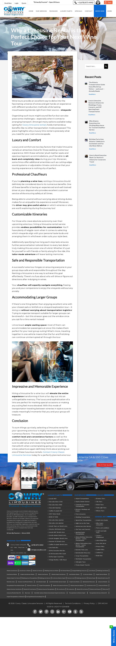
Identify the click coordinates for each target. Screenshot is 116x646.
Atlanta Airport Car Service (13, 578)
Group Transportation (82, 556)
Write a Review (112, 635)
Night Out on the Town (82, 523)
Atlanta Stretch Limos (102, 578)
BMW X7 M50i (53, 517)
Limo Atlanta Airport (41, 581)
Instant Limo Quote (102, 520)
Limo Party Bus (53, 547)
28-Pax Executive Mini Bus (57, 550)
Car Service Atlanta (87, 574)
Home (31, 11)
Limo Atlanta (92, 570)
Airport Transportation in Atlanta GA (16, 596)
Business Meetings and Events (83, 510)
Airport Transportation (82, 498)
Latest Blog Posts (101, 540)
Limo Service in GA (91, 585)
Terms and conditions (102, 528)
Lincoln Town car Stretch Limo (58, 526)
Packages (53, 11)
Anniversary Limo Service (83, 526)
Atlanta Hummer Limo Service (14, 589)
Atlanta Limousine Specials (77, 585)
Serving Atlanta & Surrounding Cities (35, 596)
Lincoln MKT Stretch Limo (57, 532)
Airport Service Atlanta (101, 574)
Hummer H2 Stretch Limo (57, 541)
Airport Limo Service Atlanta (27, 574)
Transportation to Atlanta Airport (77, 593)
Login (16, 3)
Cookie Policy (100, 549)
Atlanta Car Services (38, 570)
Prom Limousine (81, 514)
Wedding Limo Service (44, 578)
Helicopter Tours (81, 562)
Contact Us (99, 552)
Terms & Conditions (73, 603)
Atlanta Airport (91, 578)
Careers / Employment (100, 536)
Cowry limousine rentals (34, 125)
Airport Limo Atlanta (74, 581)
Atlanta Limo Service (43, 574)
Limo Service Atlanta (12, 574)
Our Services (41, 11)
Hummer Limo (70, 578)
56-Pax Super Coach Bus (56, 556)
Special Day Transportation (83, 520)
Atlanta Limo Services (12, 570)
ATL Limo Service (61, 589)
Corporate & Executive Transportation (82, 505)
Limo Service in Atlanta (25, 570)
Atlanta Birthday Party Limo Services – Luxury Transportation (84, 538)
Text (109, 2)
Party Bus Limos (11, 581)
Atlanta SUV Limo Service (30, 589)
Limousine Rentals (102, 581)
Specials (78, 11)
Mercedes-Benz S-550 (55, 501)
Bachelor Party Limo (82, 550)
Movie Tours (100, 504)
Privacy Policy (100, 546)
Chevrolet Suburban (55, 508)
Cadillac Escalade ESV (55, 511)
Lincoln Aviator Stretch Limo (57, 535)
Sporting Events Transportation (80, 533)
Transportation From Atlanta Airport (16, 585)
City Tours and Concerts (83, 529)
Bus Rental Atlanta (65, 570)
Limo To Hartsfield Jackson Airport (57, 581)
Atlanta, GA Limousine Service (60, 585)
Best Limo (27, 593)
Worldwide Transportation (83, 559)
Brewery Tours (100, 498)
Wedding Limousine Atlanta (52, 570)
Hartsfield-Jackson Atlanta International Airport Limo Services (49, 593)
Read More (92, 94)
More (109, 11)
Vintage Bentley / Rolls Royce (58, 560)
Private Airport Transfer (83, 565)
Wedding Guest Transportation (29, 578)
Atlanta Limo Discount (95, 589)
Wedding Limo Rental (102, 570)
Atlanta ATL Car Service (82, 589)
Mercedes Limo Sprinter (56, 523)
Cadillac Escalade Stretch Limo (58, 544)
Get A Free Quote (104, 465)
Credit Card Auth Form (101, 531)
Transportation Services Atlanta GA (98, 593)
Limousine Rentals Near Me (14, 593)
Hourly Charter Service (82, 501)
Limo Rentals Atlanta (74, 574)
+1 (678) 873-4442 (84, 2)
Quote (24, 3)
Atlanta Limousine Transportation (46, 589)
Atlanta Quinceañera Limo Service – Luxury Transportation (83, 545)
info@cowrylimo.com (39, 550)
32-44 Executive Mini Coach (57, 553)
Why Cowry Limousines (99, 524)
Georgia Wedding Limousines (79, 570)
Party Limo (105, 589)
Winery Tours (100, 511)
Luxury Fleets (66, 11)
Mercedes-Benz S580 (55, 505)
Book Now (8, 3)
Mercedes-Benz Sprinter (56, 520)
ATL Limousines (71, 589)
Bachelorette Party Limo (83, 553)
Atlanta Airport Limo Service (58, 574)
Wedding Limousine (81, 578)
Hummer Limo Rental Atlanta (25, 581)
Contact (89, 11)
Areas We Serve (101, 543)
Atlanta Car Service (32, 585)
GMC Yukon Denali (54, 514)
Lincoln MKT (53, 498)
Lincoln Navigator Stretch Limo (58, 538)
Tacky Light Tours (101, 507)
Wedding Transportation (83, 517)
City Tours (99, 501)
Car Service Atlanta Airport (58, 578)
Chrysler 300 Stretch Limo (57, 529)
